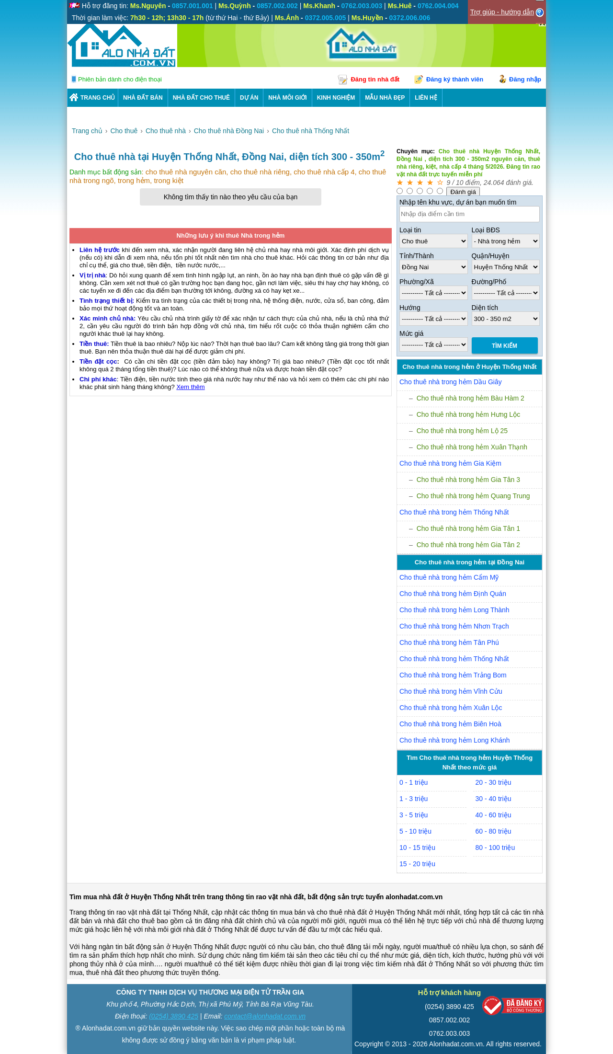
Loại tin (410, 230)
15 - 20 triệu (417, 864)
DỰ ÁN (249, 97)
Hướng (409, 307)
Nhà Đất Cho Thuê (201, 97)
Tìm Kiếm (504, 346)
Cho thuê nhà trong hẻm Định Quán (452, 593)
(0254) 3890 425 (173, 1016)
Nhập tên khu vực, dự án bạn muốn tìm (457, 202)
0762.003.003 (449, 1033)
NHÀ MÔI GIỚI (287, 97)
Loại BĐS (486, 230)
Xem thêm (190, 386)
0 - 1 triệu (413, 782)
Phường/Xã (416, 282)
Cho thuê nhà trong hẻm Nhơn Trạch (454, 626)
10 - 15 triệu (417, 847)
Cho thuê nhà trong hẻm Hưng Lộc (468, 414)
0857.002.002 (449, 1020)
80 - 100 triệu (495, 847)
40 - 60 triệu (493, 815)
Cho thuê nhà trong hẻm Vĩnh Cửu (450, 691)
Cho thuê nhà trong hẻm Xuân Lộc (450, 707)
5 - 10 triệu (415, 831)
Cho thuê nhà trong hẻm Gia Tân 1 (468, 528)
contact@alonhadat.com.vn (265, 1016)
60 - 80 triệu (493, 831)
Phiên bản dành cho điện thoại (120, 79)
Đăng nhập (525, 79)
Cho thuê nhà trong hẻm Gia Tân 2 (468, 545)
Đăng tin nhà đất (375, 79)
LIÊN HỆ (426, 97)
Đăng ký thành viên (454, 79)
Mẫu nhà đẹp (385, 97)
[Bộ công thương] (513, 1008)
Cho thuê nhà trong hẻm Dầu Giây (450, 382)
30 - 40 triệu (493, 798)
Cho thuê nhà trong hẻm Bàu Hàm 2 (470, 398)
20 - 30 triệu (493, 782)
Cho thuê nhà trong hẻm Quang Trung (473, 496)
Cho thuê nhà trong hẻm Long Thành (454, 610)
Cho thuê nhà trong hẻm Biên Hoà (450, 724)
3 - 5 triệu (413, 815)
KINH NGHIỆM (336, 97)
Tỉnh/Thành (416, 256)
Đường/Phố (489, 282)
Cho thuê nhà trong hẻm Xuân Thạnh (472, 447)
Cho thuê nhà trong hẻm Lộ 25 (462, 431)
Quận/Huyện (491, 256)
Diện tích (485, 307)
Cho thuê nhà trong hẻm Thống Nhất (454, 512)
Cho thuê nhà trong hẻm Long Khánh (454, 740)
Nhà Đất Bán (143, 97)
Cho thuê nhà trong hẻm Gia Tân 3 (468, 479)
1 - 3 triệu (413, 798)
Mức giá (411, 333)
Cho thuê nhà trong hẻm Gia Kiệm (450, 463)
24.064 (494, 182)
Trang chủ (97, 97)
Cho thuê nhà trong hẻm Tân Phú (449, 642)
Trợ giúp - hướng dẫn (502, 12)
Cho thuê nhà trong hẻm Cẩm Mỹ (449, 577)
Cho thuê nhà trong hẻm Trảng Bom (453, 675)
